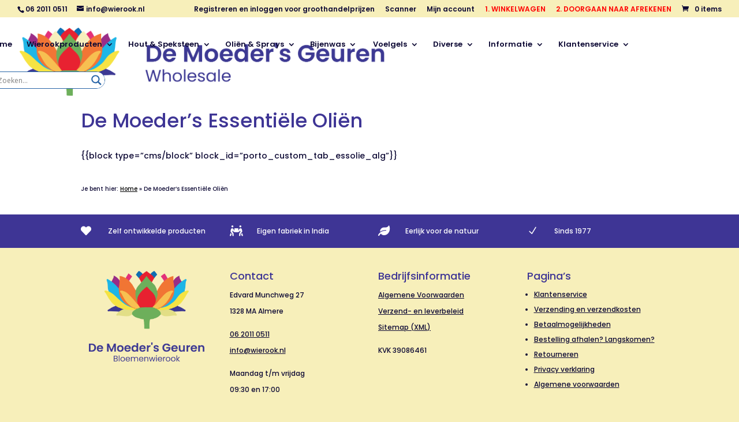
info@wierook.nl (258, 350)
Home (128, 188)
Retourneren (556, 354)
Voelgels (389, 45)
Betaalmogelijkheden (572, 324)
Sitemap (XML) (404, 327)
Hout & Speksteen (163, 45)
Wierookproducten (64, 45)
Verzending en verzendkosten (587, 309)
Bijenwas (327, 45)
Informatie (510, 45)
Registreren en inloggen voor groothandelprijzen (284, 10)
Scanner (400, 10)
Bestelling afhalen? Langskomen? (594, 339)
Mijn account (451, 10)
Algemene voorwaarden (576, 384)
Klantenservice (588, 45)
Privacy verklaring (564, 369)
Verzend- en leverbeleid (421, 311)
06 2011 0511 (250, 334)
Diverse (447, 45)
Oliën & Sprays (254, 45)
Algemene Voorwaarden (421, 295)
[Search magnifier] (96, 80)
